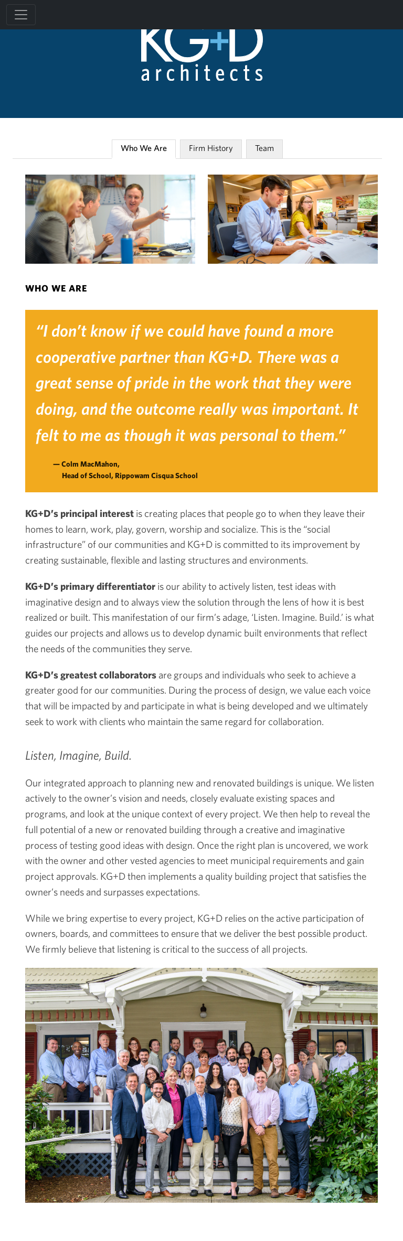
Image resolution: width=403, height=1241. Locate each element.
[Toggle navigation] (21, 14)
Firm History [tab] (211, 148)
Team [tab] (264, 148)
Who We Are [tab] (144, 148)
